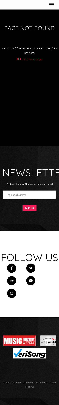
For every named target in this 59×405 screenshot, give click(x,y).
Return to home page (29, 115)
